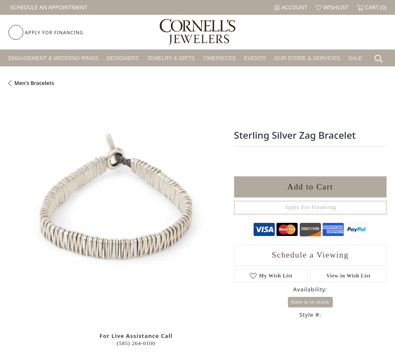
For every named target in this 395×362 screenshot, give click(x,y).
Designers (122, 58)
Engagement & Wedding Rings (53, 58)
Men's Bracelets (34, 83)
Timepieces (219, 58)
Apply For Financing (311, 207)
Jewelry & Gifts (171, 58)
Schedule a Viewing (310, 254)
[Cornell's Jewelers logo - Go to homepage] (197, 32)
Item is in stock (310, 302)
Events (255, 58)
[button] (290, 7)
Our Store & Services (307, 58)
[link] (47, 7)
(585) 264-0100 (136, 343)
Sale (355, 58)
